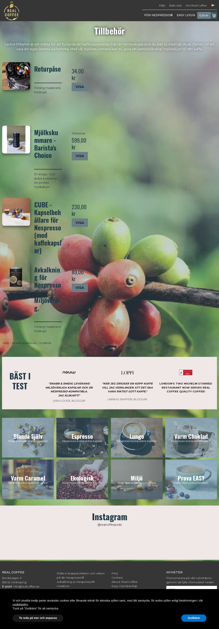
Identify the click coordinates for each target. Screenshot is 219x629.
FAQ (115, 573)
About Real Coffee (125, 582)
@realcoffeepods (110, 525)
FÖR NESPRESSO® (158, 15)
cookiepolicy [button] (20, 604)
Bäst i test (175, 5)
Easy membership (124, 586)
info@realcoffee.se (26, 586)
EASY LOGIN (186, 15)
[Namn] (191, 588)
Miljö (162, 5)
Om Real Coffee (196, 5)
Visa (80, 87)
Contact (117, 577)
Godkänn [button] (194, 618)
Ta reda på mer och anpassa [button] (38, 618)
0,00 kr (208, 15)
